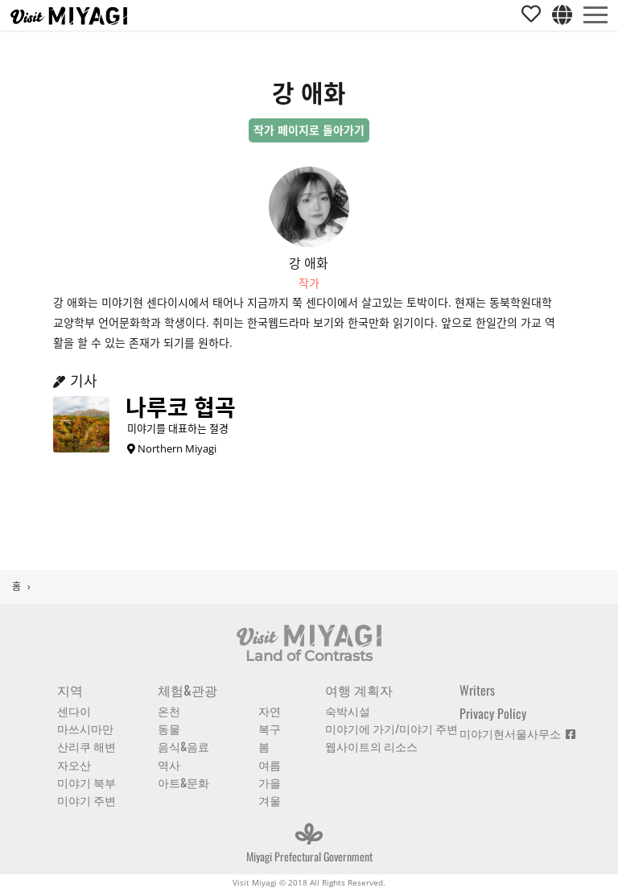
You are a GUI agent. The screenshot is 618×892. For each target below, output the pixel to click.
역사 (169, 764)
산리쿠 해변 (86, 745)
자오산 (74, 764)
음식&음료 (183, 745)
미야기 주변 (86, 799)
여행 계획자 (359, 690)
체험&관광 (187, 690)
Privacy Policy (492, 713)
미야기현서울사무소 (517, 733)
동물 (169, 728)
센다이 (74, 710)
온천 (169, 710)
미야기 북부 (86, 782)
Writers (477, 690)
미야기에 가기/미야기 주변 (391, 728)
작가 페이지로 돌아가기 (309, 130)
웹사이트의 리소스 (371, 745)
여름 (269, 764)
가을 (269, 782)
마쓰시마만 (85, 728)
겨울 (269, 799)
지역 (70, 690)
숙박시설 (347, 710)
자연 (269, 710)
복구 (269, 728)
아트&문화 (183, 782)
